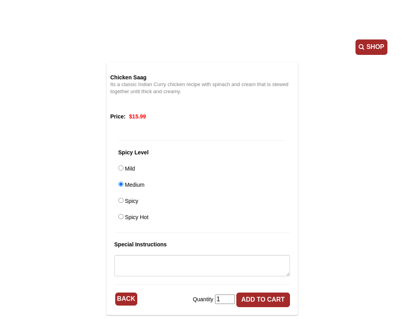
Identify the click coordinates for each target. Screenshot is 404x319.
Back (126, 298)
